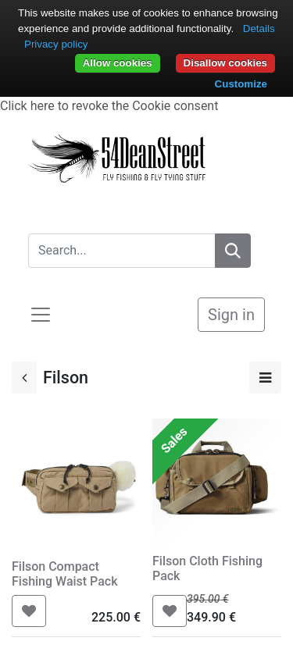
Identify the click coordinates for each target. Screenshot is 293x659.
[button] (29, 611)
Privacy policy (56, 44)
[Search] (233, 250)
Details (259, 28)
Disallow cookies (225, 63)
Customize (241, 84)
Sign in (231, 314)
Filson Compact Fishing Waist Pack (65, 574)
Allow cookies (117, 63)
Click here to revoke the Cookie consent (109, 105)
